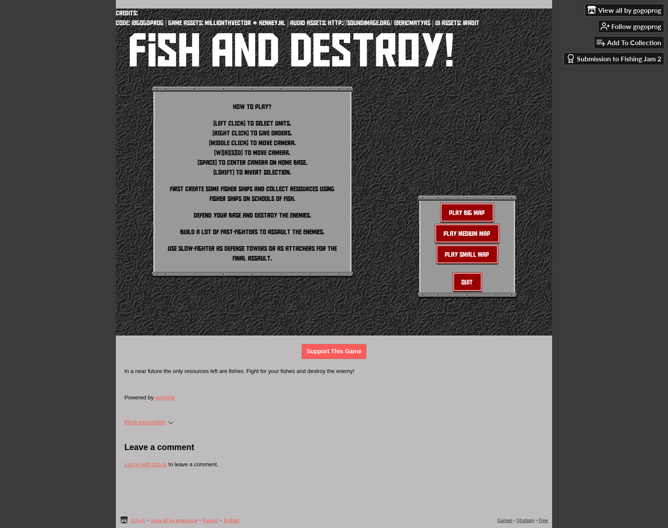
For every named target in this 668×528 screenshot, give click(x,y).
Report (210, 520)
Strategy (525, 520)
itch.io (138, 520)
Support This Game (333, 351)
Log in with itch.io (145, 464)
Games (505, 520)
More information (148, 422)
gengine (165, 397)
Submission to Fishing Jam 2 (613, 58)
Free (543, 520)
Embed (231, 520)
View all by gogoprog (173, 520)
